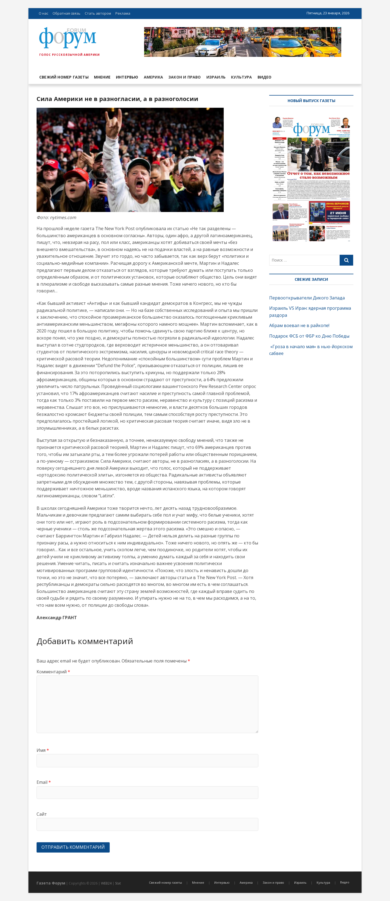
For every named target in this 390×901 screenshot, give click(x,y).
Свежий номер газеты (64, 77)
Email (44, 782)
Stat (118, 883)
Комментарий (53, 672)
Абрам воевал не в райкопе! (299, 325)
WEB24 (106, 883)
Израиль (216, 77)
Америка (153, 77)
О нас (43, 13)
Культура (241, 77)
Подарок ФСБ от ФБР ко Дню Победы (309, 336)
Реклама (122, 13)
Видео (265, 77)
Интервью (127, 77)
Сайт (42, 814)
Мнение (102, 77)
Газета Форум (51, 883)
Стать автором (98, 13)
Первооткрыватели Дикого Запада (307, 298)
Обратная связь (66, 13)
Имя (43, 750)
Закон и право (184, 77)
